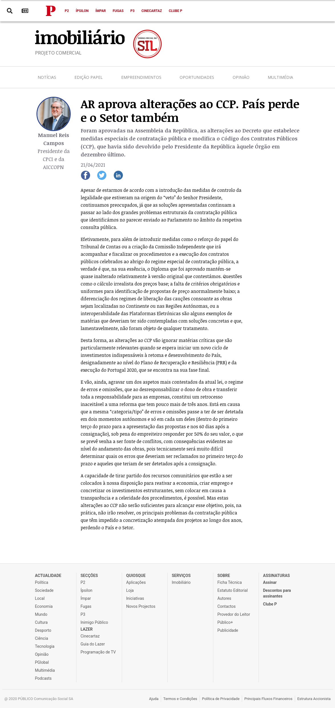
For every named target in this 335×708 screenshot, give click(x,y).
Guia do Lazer (93, 644)
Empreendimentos (141, 77)
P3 (132, 11)
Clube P (175, 11)
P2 (67, 11)
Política (41, 582)
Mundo (41, 614)
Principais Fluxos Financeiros (268, 699)
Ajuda (154, 699)
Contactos (227, 606)
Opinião (241, 77)
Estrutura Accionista (314, 699)
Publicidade (228, 630)
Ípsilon (82, 11)
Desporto (43, 630)
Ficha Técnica (230, 582)
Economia (44, 606)
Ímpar (101, 11)
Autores (224, 598)
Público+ (225, 622)
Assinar (270, 582)
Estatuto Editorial (233, 590)
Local (40, 598)
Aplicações (136, 582)
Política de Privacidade (221, 699)
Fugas (118, 11)
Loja (130, 590)
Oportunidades (197, 77)
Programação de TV (98, 652)
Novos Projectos (140, 606)
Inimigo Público (94, 622)
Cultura (41, 622)
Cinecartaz (151, 11)
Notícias (47, 77)
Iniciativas (135, 598)
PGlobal (42, 662)
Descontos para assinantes (277, 593)
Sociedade (44, 590)
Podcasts (43, 678)
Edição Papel (88, 77)
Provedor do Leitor (234, 614)
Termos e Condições (180, 699)
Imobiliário (181, 582)
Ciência (41, 638)
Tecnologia (44, 646)
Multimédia (280, 77)
